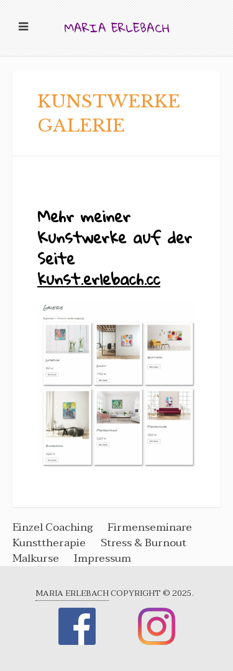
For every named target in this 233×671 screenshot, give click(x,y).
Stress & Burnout (143, 543)
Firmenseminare (149, 527)
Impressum (102, 558)
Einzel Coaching (53, 527)
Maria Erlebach (117, 27)
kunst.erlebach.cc (98, 279)
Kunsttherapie (49, 543)
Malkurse (35, 558)
